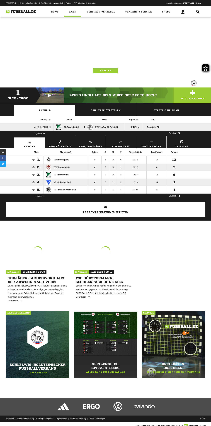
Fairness (181, 143)
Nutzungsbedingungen (44, 419)
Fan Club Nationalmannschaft (52, 3)
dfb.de (21, 3)
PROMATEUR (11, 3)
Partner (68, 3)
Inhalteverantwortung (78, 419)
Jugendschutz (61, 419)
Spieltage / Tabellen (105, 110)
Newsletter (92, 3)
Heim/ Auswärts (90, 143)
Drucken (174, 133)
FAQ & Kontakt (79, 3)
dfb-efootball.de (32, 3)
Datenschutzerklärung (25, 419)
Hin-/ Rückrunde (60, 143)
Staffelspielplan (166, 110)
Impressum (10, 419)
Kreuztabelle (151, 143)
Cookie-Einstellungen (97, 419)
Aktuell (45, 110)
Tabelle (105, 71)
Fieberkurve (120, 143)
